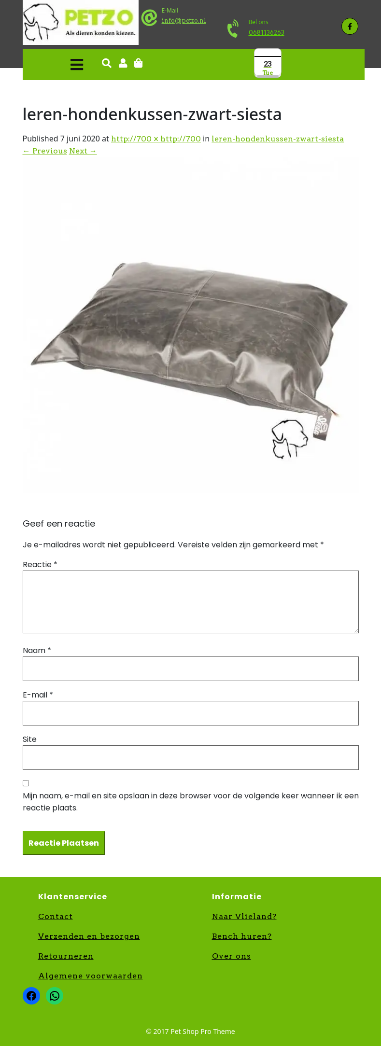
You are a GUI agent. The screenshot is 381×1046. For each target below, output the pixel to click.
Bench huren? (242, 936)
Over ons (231, 956)
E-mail (38, 694)
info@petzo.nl (184, 20)
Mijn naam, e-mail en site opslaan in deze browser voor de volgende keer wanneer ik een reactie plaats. (191, 801)
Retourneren (66, 956)
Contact (55, 916)
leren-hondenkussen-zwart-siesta (278, 138)
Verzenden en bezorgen (89, 936)
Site (30, 739)
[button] (55, 64)
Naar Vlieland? (244, 916)
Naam (37, 650)
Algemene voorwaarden (90, 975)
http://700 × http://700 (156, 138)
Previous (45, 150)
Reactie (40, 564)
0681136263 (266, 32)
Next (83, 150)
